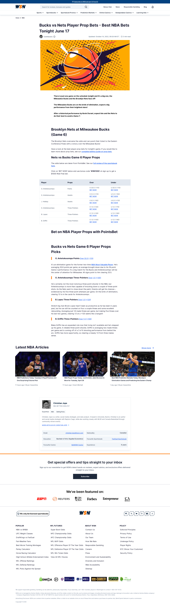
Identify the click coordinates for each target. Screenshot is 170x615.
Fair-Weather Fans (23, 546)
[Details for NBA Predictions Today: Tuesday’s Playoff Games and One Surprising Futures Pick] (37, 364)
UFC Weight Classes (24, 539)
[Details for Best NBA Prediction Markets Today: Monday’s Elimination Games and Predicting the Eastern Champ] (132, 364)
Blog (145, 7)
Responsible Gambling (132, 7)
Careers (88, 554)
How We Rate (90, 546)
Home (17, 18)
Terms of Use (125, 543)
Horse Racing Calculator (26, 558)
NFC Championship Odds (61, 539)
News (118, 7)
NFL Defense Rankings (25, 570)
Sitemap (88, 574)
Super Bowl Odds (58, 535)
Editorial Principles (127, 535)
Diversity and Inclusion (94, 566)
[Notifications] (152, 7)
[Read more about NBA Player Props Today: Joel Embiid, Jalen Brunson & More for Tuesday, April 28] (85, 381)
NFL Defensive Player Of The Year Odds (67, 554)
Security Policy (126, 558)
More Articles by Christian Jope (55, 430)
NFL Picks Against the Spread (28, 574)
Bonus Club (108, 7)
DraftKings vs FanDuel (25, 543)
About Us (89, 539)
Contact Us (90, 535)
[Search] (86, 7)
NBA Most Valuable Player (102, 265)
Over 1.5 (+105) (94, 278)
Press (87, 558)
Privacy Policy (126, 539)
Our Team (89, 543)
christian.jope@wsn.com (74, 438)
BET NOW (93, 190)
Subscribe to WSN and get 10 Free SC (86, 1)
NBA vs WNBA (22, 535)
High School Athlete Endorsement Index (32, 562)
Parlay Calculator (23, 554)
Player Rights (125, 550)
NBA (23, 18)
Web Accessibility (92, 570)
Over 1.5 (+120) (84, 300)
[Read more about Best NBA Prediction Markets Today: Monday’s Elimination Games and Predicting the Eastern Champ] (132, 382)
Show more (148, 348)
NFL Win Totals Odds (59, 558)
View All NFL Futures (59, 562)
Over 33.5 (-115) (86, 258)
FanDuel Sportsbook (119, 444)
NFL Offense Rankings (25, 566)
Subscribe (85, 482)
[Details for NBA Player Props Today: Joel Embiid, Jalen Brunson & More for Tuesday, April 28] (85, 364)
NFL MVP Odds (57, 546)
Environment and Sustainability (98, 562)
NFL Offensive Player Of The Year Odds (67, 550)
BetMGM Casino (77, 450)
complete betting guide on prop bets (96, 151)
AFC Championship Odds (61, 543)
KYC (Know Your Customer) (131, 554)
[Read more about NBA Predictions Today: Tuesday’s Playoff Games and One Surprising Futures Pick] (37, 381)
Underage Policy (127, 546)
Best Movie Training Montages (28, 550)
